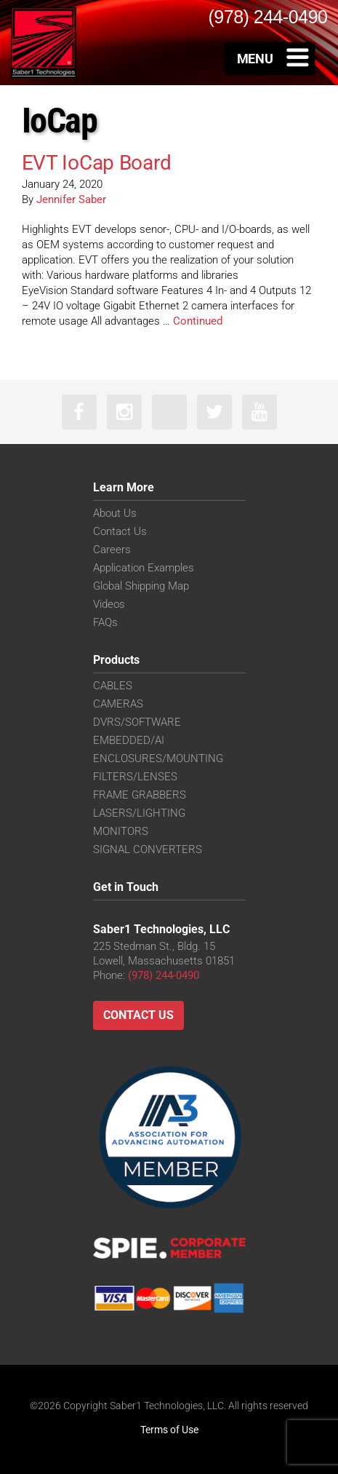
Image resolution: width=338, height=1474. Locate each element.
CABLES (112, 685)
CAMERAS (118, 703)
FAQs (105, 622)
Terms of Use (169, 1429)
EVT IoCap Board (97, 163)
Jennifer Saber (71, 199)
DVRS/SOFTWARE (137, 722)
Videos (109, 604)
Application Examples (143, 567)
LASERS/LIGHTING (139, 813)
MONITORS (120, 831)
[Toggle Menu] (270, 58)
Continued (197, 321)
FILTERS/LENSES (135, 776)
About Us (115, 513)
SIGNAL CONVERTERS (147, 849)
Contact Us (120, 531)
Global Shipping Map (141, 586)
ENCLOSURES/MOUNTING (158, 758)
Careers (112, 549)
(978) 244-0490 (163, 975)
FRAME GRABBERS (139, 794)
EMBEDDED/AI (128, 740)
